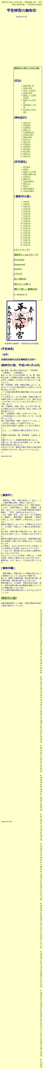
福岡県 (41, 995)
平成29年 (27, 211)
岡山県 (41, 926)
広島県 (41, 935)
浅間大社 (27, 154)
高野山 (26, 169)
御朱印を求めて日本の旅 (12, 2)
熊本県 (41, 1022)
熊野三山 (27, 130)
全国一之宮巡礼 (29, 91)
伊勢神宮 (27, 125)
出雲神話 (27, 128)
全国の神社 (27, 88)
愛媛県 (41, 974)
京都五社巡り (28, 135)
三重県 (41, 798)
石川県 (41, 828)
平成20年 (27, 233)
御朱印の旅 (9, 597)
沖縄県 (41, 1064)
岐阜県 (41, 779)
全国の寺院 (27, 93)
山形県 (41, 661)
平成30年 (27, 209)
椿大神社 (27, 152)
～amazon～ (20, 294)
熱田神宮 (27, 147)
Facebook (19, 259)
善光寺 (26, 186)
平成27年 (27, 216)
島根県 (41, 917)
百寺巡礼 (27, 167)
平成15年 (27, 245)
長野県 (41, 768)
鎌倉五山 (27, 179)
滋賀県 (41, 848)
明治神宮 (27, 149)
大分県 (41, 1032)
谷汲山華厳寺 (28, 191)
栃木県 (41, 730)
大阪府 (41, 866)
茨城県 (41, 720)
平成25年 (27, 221)
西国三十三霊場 (29, 172)
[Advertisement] (21, 41)
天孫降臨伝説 (28, 132)
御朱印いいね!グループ (26, 255)
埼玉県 (41, 702)
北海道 (41, 614)
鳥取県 (41, 908)
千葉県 (41, 711)
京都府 (41, 857)
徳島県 (41, 956)
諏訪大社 (27, 142)
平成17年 (27, 240)
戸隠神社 (27, 144)
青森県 (41, 623)
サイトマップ (22, 250)
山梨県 (41, 759)
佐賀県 (41, 1004)
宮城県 (41, 642)
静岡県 (41, 807)
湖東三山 (27, 184)
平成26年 (27, 218)
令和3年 (26, 202)
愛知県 (41, 789)
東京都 (41, 681)
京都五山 (27, 177)
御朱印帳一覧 (30, 2)
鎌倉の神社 (27, 137)
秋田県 (41, 651)
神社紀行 (27, 123)
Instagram (19, 264)
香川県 (41, 965)
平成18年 (27, 238)
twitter (18, 269)
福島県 (41, 670)
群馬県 (41, 739)
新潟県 (41, 750)
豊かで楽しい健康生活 (25, 289)
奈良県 (41, 885)
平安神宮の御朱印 (34, 4)
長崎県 (41, 1013)
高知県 (41, 984)
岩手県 (41, 633)
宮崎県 (41, 1041)
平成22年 (27, 228)
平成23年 (27, 226)
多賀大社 (27, 140)
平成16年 (27, 242)
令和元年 (27, 206)
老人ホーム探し (22, 284)
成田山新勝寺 (28, 189)
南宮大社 (27, 156)
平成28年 (27, 214)
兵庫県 (41, 876)
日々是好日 (20, 279)
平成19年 (27, 235)
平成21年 (27, 230)
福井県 (41, 837)
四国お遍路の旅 (29, 174)
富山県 (41, 818)
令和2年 (26, 204)
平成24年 (27, 223)
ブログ (18, 274)
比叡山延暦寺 (28, 181)
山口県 (41, 945)
